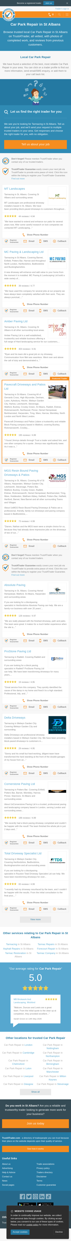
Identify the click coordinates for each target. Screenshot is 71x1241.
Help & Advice (8, 1172)
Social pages (8, 1185)
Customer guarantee (46, 1185)
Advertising (7, 1168)
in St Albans (18, 944)
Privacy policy (43, 1168)
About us (6, 1164)
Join (48, 3)
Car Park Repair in (18, 1045)
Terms (39, 1181)
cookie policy (32, 1225)
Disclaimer (42, 1176)
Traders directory (45, 1172)
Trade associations (45, 1164)
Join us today (35, 1123)
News (4, 1181)
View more (35, 919)
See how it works (35, 1149)
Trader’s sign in (62, 9)
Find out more (18, 179)
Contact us (7, 1176)
